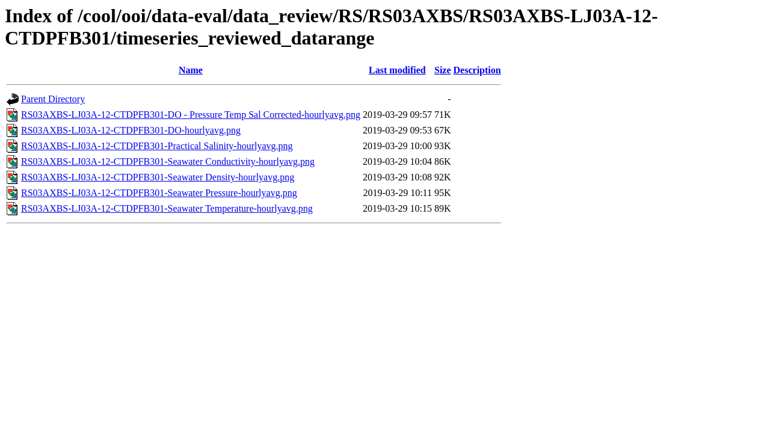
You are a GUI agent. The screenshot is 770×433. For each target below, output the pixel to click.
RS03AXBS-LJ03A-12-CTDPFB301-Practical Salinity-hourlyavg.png (157, 146)
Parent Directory (53, 99)
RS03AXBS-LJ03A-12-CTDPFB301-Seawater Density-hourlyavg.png (157, 177)
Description (477, 70)
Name (191, 70)
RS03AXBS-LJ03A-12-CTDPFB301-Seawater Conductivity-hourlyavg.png (168, 161)
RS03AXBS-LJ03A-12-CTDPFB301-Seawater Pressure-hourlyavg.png (159, 193)
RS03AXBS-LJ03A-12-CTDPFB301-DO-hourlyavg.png (131, 130)
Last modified (397, 70)
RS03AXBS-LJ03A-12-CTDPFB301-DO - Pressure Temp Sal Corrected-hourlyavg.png (190, 114)
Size (442, 70)
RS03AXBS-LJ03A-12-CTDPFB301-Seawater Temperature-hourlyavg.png (167, 208)
